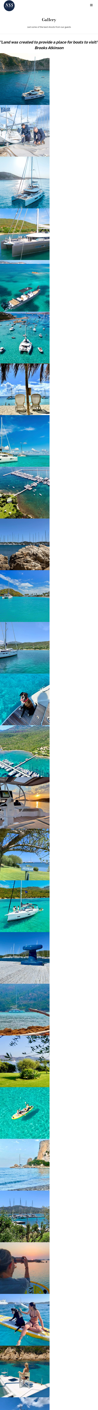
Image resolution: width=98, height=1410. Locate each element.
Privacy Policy (68, 1394)
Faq (19, 1303)
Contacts (29, 1303)
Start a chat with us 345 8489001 (22, 1406)
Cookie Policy (80, 1394)
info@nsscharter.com (14, 1323)
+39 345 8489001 (30, 1326)
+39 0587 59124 (12, 1326)
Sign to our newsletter (47, 1303)
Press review (8, 1303)
